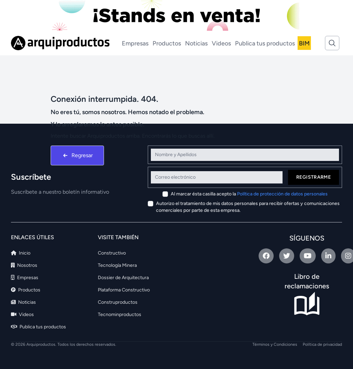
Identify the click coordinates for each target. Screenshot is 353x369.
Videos (221, 43)
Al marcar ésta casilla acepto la (249, 194)
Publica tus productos (265, 43)
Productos (167, 43)
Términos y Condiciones (274, 344)
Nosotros (24, 265)
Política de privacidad (322, 344)
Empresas (135, 43)
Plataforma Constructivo (124, 290)
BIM (304, 43)
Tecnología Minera (117, 265)
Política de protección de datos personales (282, 194)
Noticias (196, 43)
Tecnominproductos (119, 314)
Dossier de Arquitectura (123, 278)
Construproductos (118, 302)
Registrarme (313, 177)
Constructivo (112, 253)
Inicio (20, 253)
